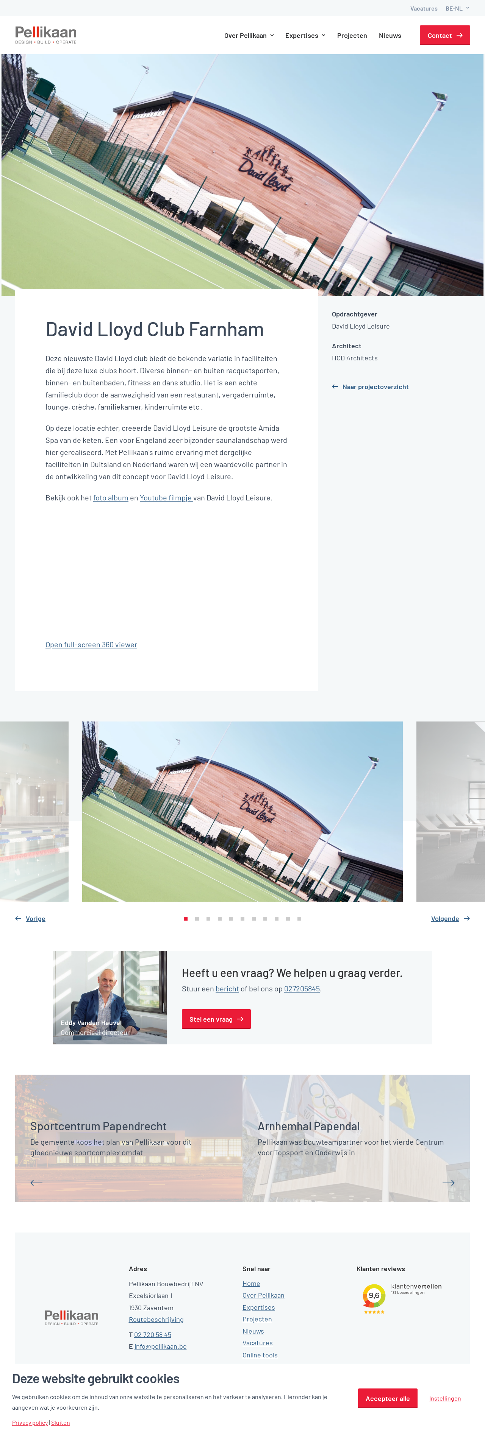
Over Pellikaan (249, 35)
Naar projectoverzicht (376, 386)
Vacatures (424, 8)
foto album (110, 497)
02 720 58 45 (152, 1334)
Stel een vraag (211, 1019)
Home (251, 1283)
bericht (227, 988)
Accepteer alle (388, 1398)
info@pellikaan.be (161, 1346)
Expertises (306, 35)
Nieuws (390, 35)
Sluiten (60, 1423)
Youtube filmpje (166, 497)
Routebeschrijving (156, 1319)
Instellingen (445, 1398)
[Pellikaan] (46, 35)
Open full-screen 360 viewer (91, 644)
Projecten (353, 35)
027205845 (302, 988)
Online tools (260, 1355)
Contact (440, 35)
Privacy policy (30, 1423)
